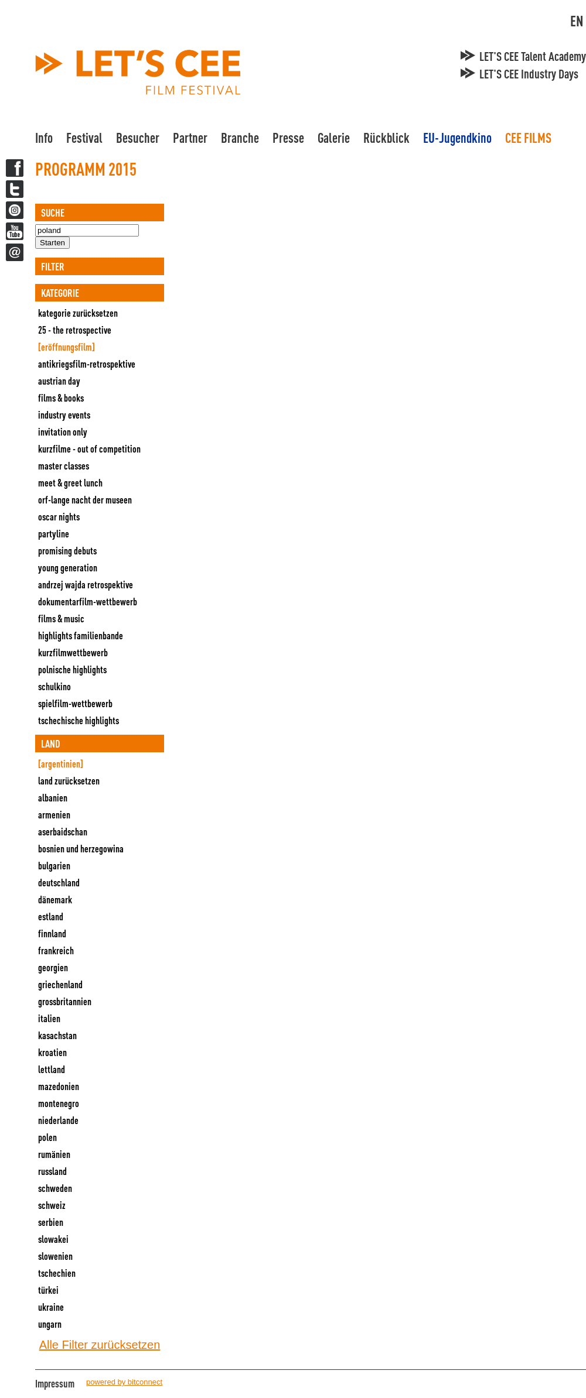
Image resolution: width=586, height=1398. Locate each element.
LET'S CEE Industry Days (528, 74)
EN (576, 20)
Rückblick (386, 137)
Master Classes (63, 465)
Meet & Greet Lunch (70, 482)
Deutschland (59, 882)
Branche (240, 137)
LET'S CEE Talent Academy (532, 56)
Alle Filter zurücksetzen (100, 1344)
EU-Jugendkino (457, 137)
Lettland (51, 1069)
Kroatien (52, 1052)
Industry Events (64, 414)
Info (44, 137)
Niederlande (58, 1120)
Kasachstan (57, 1035)
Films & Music (61, 618)
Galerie (334, 137)
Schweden (55, 1188)
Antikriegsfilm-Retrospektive (86, 363)
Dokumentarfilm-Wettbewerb (87, 601)
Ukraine (51, 1307)
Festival (84, 137)
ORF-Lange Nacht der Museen (85, 499)
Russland (52, 1171)
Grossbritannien (64, 1001)
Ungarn (50, 1324)
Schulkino (54, 686)
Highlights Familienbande (80, 635)
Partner (190, 137)
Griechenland (60, 984)
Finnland (52, 933)
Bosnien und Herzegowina (81, 848)
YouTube (14, 231)
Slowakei (53, 1239)
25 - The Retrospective (74, 329)
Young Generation (67, 567)
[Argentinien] (60, 763)
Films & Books (61, 397)
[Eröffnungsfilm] (66, 346)
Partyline (53, 533)
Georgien (53, 967)
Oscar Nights (59, 516)
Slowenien (55, 1256)
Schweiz (52, 1205)
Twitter (14, 189)
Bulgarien (54, 865)
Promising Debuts (67, 550)
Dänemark (55, 899)
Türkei (48, 1290)
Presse (288, 137)
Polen (47, 1137)
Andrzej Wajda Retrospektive (85, 584)
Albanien (52, 797)
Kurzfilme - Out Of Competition (89, 448)
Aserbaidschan (62, 831)
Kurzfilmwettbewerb (73, 652)
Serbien (50, 1222)
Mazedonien (58, 1086)
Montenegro (58, 1103)
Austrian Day (59, 380)
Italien (49, 1018)
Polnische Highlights (72, 669)
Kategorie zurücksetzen (78, 312)
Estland (50, 916)
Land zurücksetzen (69, 780)
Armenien (54, 814)
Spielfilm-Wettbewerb (75, 703)
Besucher (137, 137)
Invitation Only (62, 431)
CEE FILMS (528, 137)
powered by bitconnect (124, 1382)
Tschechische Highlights (78, 720)
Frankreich (56, 950)
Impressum (54, 1383)
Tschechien (57, 1273)
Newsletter (14, 252)
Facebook (14, 168)
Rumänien (54, 1154)
